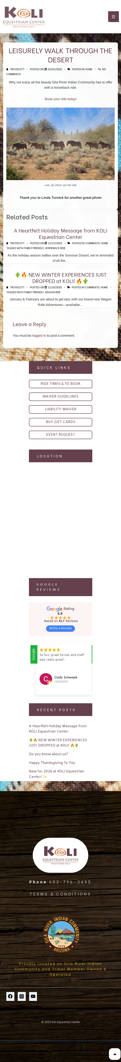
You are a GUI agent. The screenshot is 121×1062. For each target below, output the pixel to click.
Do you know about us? (48, 754)
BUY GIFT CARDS (60, 422)
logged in (39, 335)
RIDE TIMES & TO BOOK (61, 384)
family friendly (34, 248)
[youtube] (33, 996)
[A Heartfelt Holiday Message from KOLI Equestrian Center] (55, 243)
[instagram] (22, 996)
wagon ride (53, 292)
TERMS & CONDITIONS (60, 894)
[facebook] (10, 996)
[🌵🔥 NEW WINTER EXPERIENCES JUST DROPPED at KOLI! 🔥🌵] (55, 287)
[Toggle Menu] (113, 16)
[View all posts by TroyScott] (15, 69)
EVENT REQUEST (60, 435)
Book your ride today (60, 99)
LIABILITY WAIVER (60, 409)
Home (88, 69)
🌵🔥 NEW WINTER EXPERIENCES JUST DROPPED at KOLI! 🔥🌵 (61, 277)
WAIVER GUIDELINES (60, 396)
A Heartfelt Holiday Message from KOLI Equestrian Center (60, 233)
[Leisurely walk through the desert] (55, 69)
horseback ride (55, 248)
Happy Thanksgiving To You (52, 763)
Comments (92, 243)
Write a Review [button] (60, 628)
